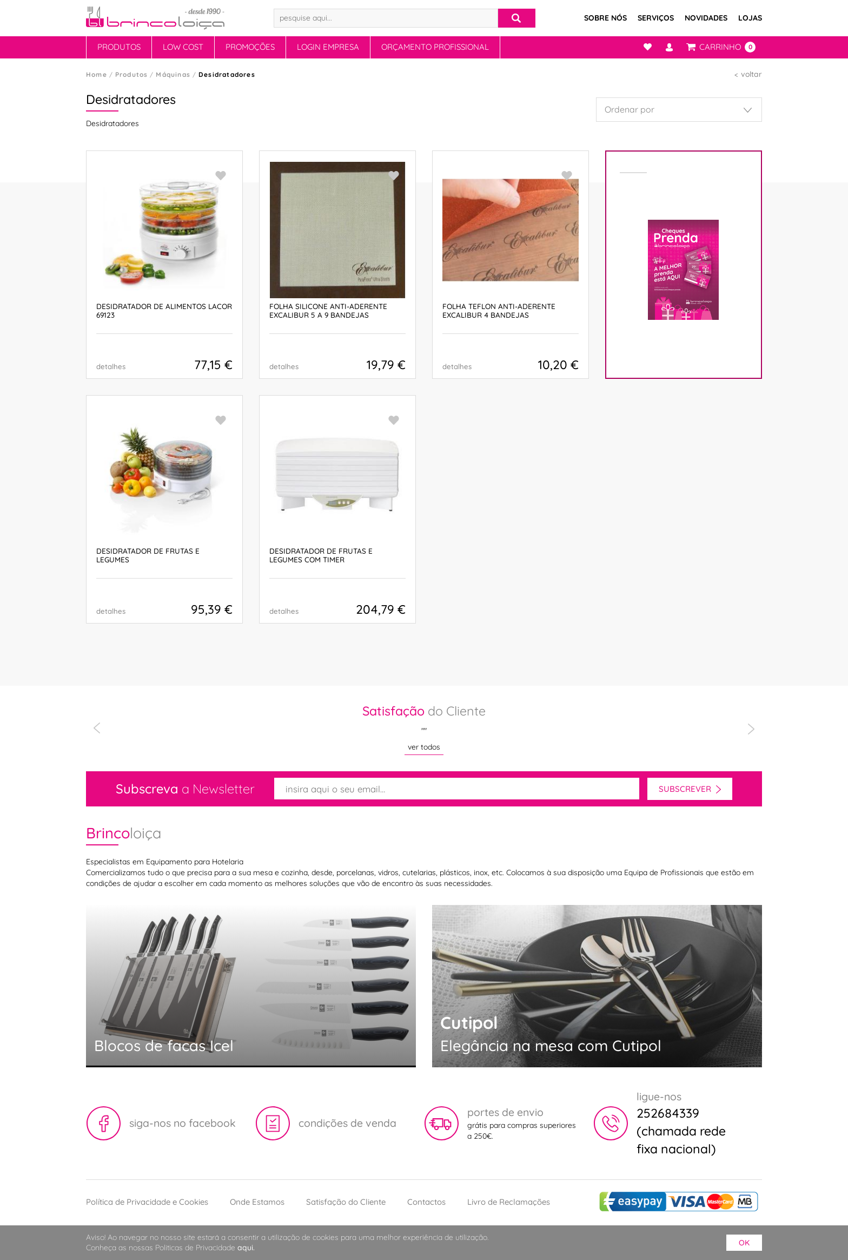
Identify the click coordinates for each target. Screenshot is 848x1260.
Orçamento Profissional (435, 47)
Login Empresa (328, 47)
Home (96, 74)
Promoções (250, 47)
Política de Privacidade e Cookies (147, 1202)
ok (744, 1243)
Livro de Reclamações (508, 1202)
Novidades (706, 18)
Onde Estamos (257, 1202)
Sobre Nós (605, 18)
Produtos (119, 47)
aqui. (246, 1247)
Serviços (656, 18)
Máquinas (173, 74)
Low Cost (183, 47)
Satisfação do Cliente (346, 1202)
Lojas (750, 18)
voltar (751, 74)
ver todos (424, 747)
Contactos (426, 1202)
